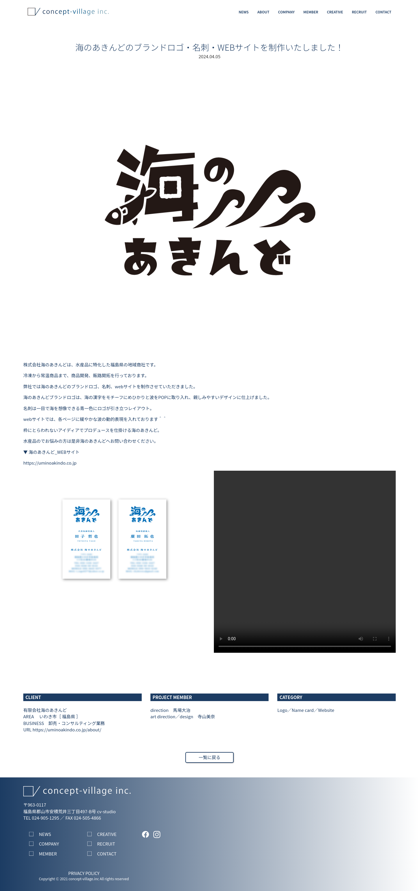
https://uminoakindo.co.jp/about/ (67, 729)
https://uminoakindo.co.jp (50, 463)
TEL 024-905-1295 (41, 818)
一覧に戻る (209, 757)
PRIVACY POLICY (84, 873)
